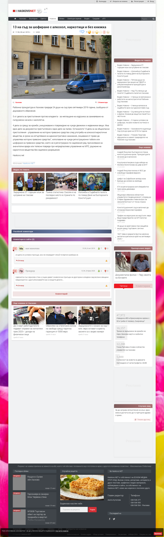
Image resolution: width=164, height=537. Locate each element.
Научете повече (61, 531)
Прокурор (30, 270)
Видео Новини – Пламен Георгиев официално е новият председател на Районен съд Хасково (132, 136)
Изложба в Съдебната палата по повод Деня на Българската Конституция (93, 194)
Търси (92, 509)
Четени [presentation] (123, 285)
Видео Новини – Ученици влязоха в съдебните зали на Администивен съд (133, 106)
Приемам (158, 534)
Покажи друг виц (142, 419)
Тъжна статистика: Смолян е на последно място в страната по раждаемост (61, 194)
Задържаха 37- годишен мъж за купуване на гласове (28, 193)
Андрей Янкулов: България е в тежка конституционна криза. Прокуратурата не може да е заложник (133, 153)
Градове (96, 18)
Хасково (18, 102)
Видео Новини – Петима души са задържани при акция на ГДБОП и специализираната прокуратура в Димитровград (131, 83)
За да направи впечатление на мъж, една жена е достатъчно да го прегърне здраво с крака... (132, 412)
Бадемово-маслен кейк (71, 503)
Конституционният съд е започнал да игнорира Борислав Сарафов (133, 208)
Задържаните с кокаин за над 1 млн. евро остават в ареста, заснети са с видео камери (93, 328)
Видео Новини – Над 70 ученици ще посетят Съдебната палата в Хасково (133, 91)
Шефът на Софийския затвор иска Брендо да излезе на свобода (131, 179)
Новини (53, 18)
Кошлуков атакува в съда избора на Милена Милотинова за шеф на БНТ (132, 163)
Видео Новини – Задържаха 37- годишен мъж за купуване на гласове (132, 65)
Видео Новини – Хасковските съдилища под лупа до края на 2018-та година (134, 129)
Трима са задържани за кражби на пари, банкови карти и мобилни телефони (131, 333)
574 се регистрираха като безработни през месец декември (133, 187)
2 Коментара (103, 102)
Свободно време (74, 18)
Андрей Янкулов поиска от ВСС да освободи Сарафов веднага (131, 171)
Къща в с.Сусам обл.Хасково (35, 477)
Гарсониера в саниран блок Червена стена (38, 495)
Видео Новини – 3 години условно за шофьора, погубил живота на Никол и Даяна (133, 122)
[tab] (123, 286)
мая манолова (32, 248)
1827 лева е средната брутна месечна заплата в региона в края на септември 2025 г (133, 235)
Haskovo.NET (29, 163)
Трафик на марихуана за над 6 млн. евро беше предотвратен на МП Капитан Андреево (134, 217)
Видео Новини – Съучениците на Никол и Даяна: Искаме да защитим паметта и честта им (133, 113)
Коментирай (61, 293)
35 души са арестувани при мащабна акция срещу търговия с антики (132, 226)
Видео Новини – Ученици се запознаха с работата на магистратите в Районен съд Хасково (134, 98)
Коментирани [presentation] (143, 285)
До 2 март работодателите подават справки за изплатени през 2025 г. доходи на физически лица (28, 329)
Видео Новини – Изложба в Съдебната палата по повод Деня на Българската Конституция (133, 73)
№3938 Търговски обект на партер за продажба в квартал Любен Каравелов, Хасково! (37, 517)
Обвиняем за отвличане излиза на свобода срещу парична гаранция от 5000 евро (61, 328)
